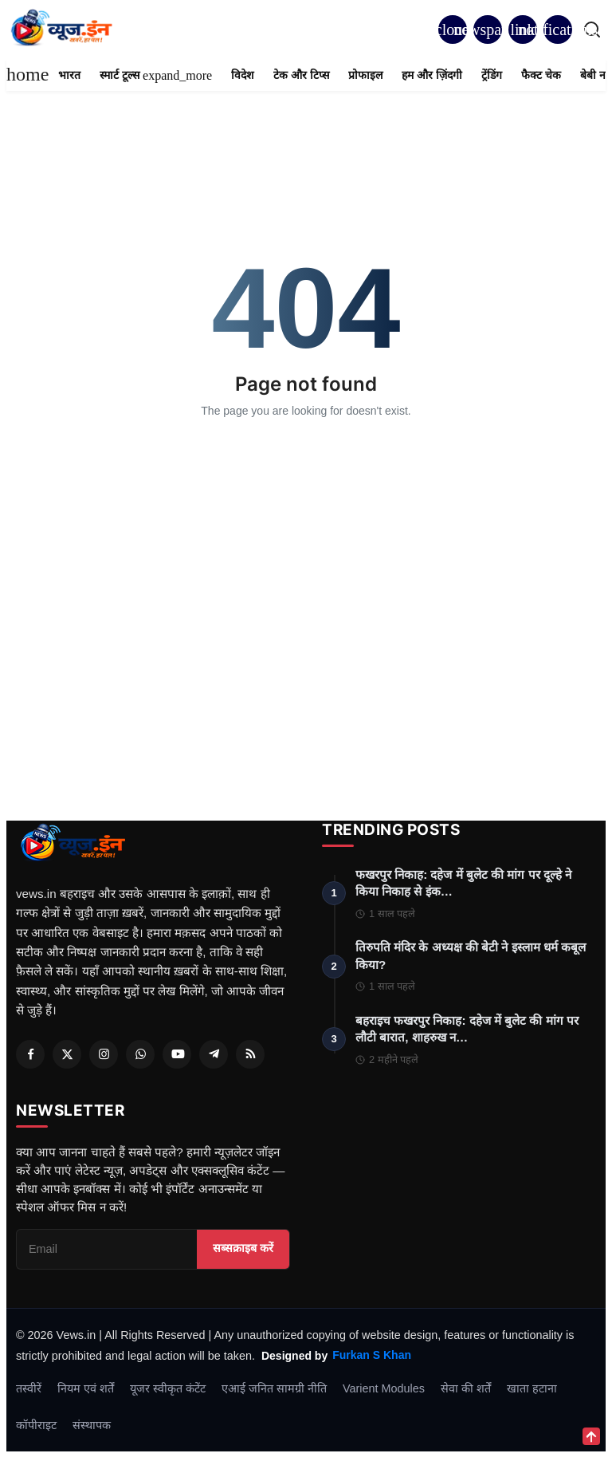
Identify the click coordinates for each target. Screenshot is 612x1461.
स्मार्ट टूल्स (156, 75)
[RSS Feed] (250, 1054)
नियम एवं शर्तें (85, 1391)
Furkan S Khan (371, 1359)
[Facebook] (30, 1054)
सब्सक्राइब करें (243, 1252)
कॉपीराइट (36, 1428)
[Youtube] (177, 1054)
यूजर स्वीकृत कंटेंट (168, 1391)
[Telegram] (213, 1054)
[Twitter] (67, 1054)
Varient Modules (384, 1391)
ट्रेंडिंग (491, 75)
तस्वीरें (28, 1391)
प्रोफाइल (365, 75)
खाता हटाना (532, 1391)
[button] (557, 29)
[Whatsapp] (140, 1054)
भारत (69, 75)
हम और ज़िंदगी (432, 75)
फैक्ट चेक (541, 75)
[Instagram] (103, 1054)
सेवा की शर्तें (466, 1391)
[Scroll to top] (591, 1436)
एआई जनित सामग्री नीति (274, 1391)
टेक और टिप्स (301, 75)
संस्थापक (92, 1428)
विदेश (242, 75)
